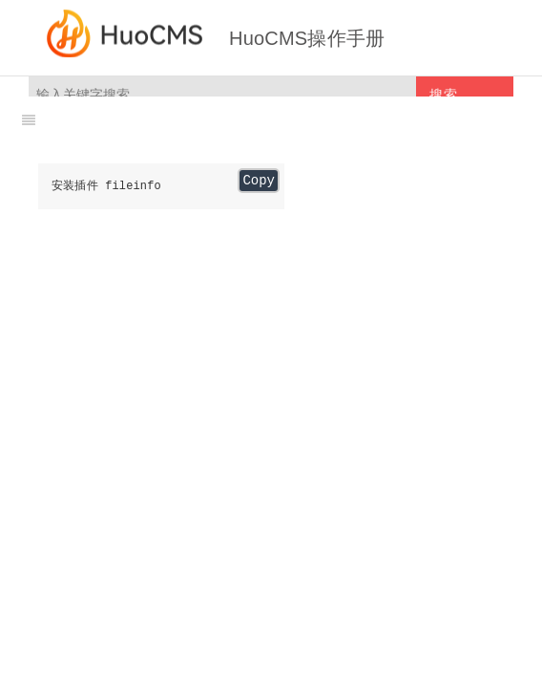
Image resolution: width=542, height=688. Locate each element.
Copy (258, 180)
